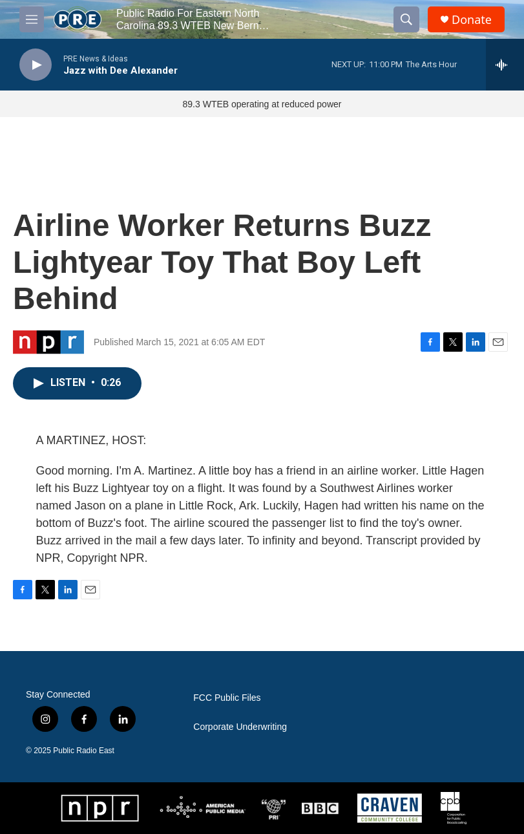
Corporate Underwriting (240, 727)
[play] (35, 65)
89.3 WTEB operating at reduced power (262, 104)
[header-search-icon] (406, 19)
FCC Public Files (226, 698)
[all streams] (505, 65)
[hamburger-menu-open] (31, 19)
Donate (472, 20)
